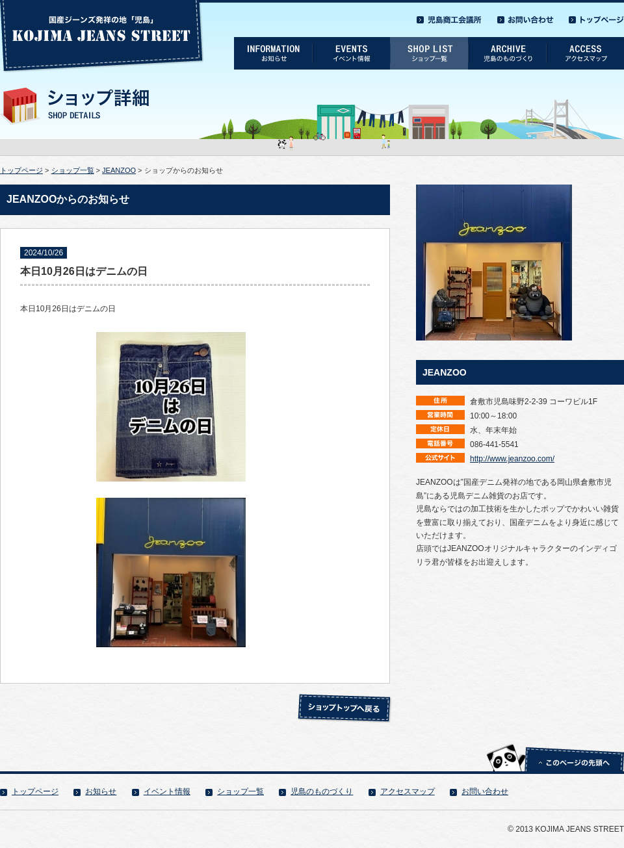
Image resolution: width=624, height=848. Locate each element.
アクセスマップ (407, 791)
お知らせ (100, 791)
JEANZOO (119, 170)
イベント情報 (167, 791)
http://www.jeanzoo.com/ (512, 458)
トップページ (21, 170)
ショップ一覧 (72, 170)
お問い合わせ (485, 791)
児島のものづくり (322, 791)
